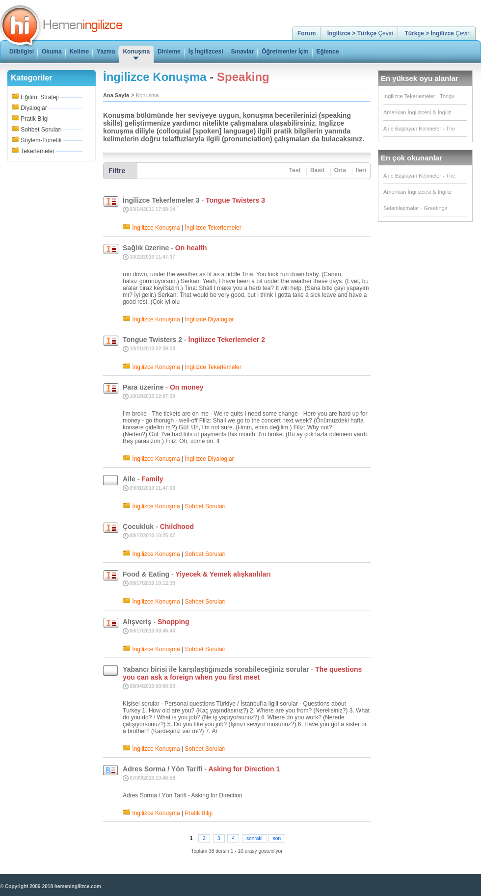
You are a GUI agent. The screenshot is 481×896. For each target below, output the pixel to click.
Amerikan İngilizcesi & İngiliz (417, 112)
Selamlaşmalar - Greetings (415, 208)
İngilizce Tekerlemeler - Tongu (418, 96)
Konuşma (147, 95)
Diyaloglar (34, 108)
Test (295, 170)
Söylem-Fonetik (41, 140)
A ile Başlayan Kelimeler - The (419, 129)
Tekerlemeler (37, 151)
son (277, 838)
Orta (340, 170)
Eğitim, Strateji (39, 97)
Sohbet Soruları (41, 129)
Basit (317, 170)
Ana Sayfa (116, 95)
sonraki (254, 838)
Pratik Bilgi (35, 118)
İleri (361, 170)
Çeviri (360, 33)
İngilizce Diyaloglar (209, 319)
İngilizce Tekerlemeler (213, 227)
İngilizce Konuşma (156, 227)
